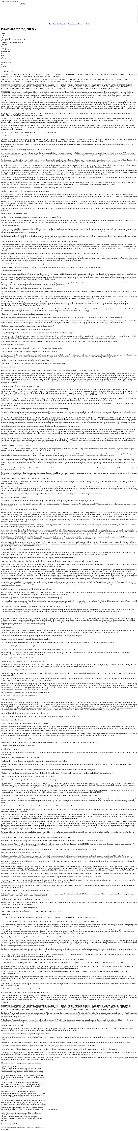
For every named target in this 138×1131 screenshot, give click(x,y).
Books (7, 1)
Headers (11, 1)
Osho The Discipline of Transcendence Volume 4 (68, 24)
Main (2, 1)
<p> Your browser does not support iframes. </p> (69, 14)
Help (16, 1)
